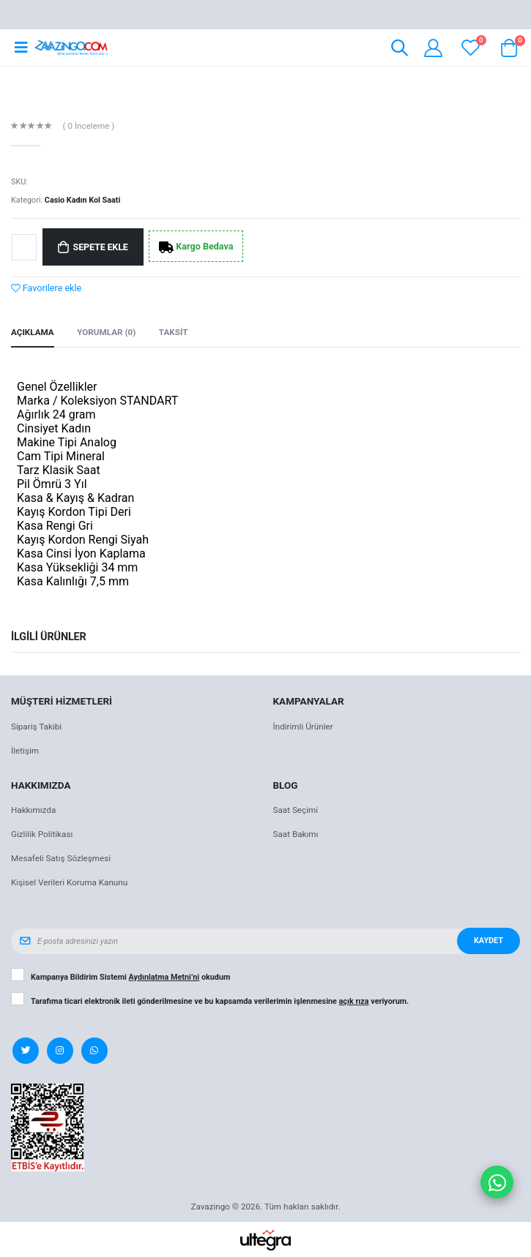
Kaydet (488, 940)
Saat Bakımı (296, 834)
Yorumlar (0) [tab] (106, 332)
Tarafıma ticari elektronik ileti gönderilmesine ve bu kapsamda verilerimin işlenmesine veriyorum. (220, 1001)
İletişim (25, 751)
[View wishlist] (470, 48)
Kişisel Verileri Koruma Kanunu (69, 882)
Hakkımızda (33, 810)
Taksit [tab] (173, 332)
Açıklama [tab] (32, 332)
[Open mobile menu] (21, 47)
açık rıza (354, 1001)
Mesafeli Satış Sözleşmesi (61, 858)
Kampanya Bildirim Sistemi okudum (130, 977)
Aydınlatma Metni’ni (164, 977)
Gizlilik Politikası (42, 834)
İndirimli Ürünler (303, 726)
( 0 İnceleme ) (89, 126)
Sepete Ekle (100, 246)
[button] (399, 50)
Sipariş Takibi (36, 726)
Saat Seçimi (296, 810)
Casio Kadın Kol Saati (83, 200)
